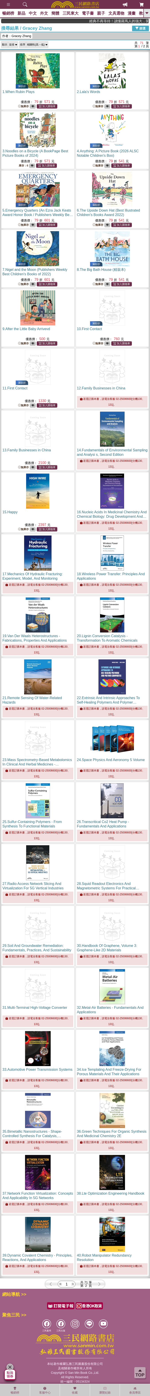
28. (108, 888)
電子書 (88, 13)
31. (34, 1007)
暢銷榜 (8, 13)
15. (10, 512)
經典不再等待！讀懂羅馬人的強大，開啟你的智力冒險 (129, 21)
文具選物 (116, 13)
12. (101, 388)
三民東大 (71, 13)
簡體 (55, 13)
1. (18, 92)
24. (111, 760)
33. (37, 1069)
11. (14, 388)
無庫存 (23, 106)
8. (101, 270)
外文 (44, 13)
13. (26, 450)
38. (110, 1193)
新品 (21, 13)
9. (26, 329)
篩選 (140, 28)
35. (32, 1136)
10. (89, 329)
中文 (33, 13)
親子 (101, 13)
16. (112, 516)
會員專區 (135, 1390)
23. (37, 764)
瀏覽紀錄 (105, 1390)
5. (37, 214)
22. (108, 702)
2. (88, 92)
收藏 (75, 1390)
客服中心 (45, 1390)
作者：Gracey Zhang (16, 36)
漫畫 (132, 13)
